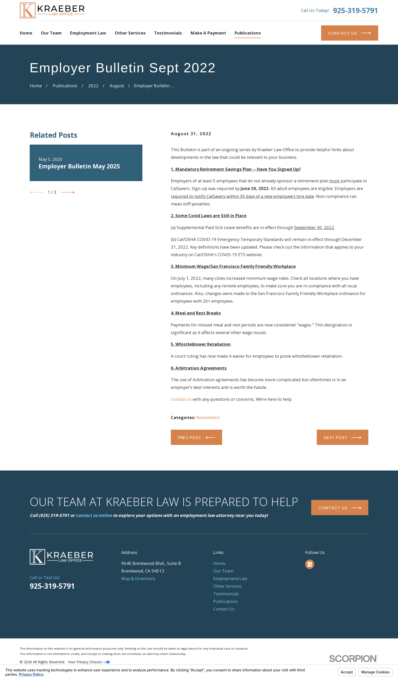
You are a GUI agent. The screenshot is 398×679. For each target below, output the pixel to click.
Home (219, 563)
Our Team (223, 571)
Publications (225, 601)
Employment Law (230, 578)
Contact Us (224, 609)
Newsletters (208, 417)
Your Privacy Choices (89, 661)
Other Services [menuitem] (130, 33)
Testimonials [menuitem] (168, 33)
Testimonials (226, 594)
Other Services (227, 586)
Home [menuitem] (26, 33)
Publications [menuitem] (248, 33)
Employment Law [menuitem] (88, 33)
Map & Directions (138, 578)
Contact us (181, 399)
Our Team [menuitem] (51, 33)
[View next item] (68, 192)
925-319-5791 (355, 10)
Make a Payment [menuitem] (208, 33)
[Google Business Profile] (309, 564)
